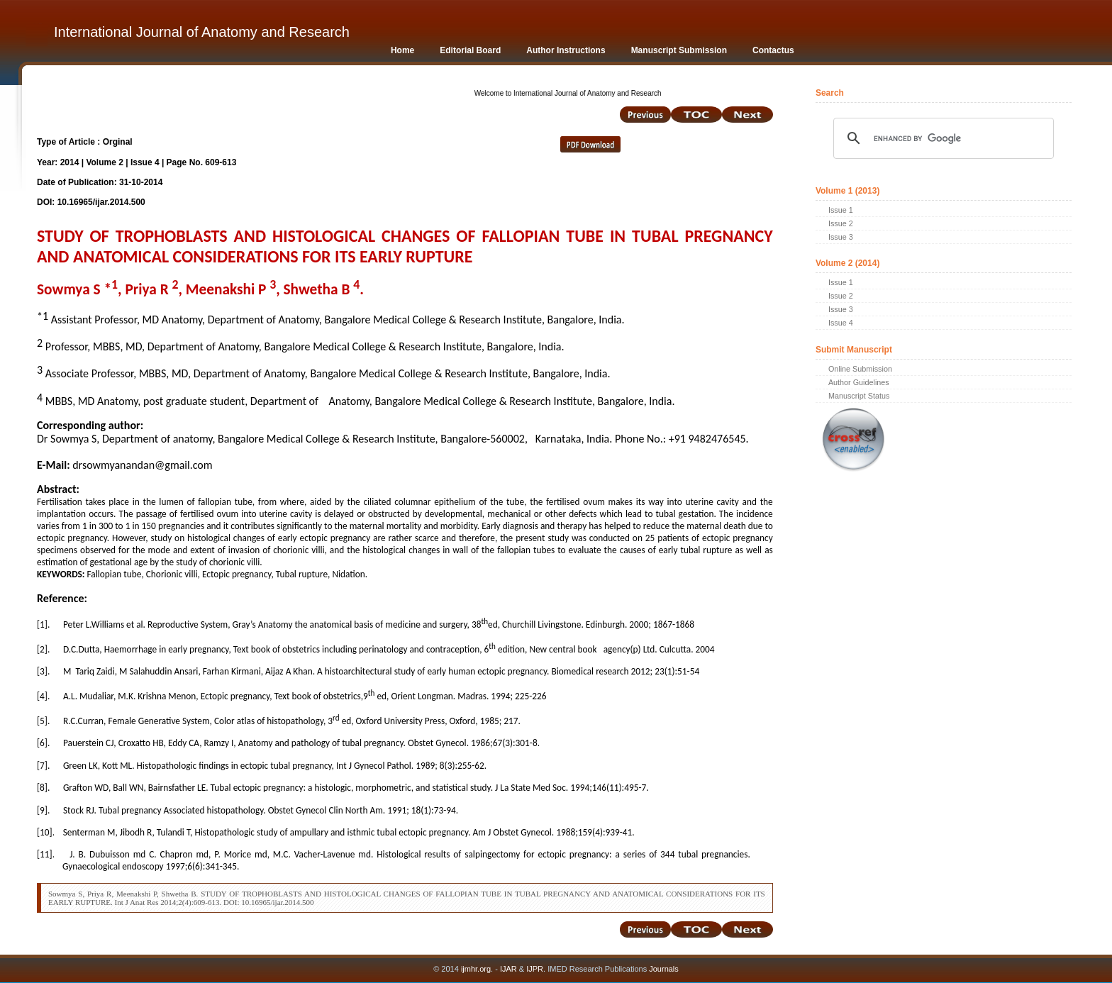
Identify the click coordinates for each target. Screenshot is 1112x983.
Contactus (773, 50)
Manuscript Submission (679, 50)
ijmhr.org (476, 969)
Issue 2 (840, 223)
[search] (941, 138)
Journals (663, 969)
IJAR (508, 969)
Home (402, 50)
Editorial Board (470, 50)
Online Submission (860, 369)
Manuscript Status (858, 395)
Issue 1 (840, 210)
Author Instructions (565, 50)
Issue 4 (840, 322)
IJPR (534, 969)
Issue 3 (840, 237)
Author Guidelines (858, 382)
